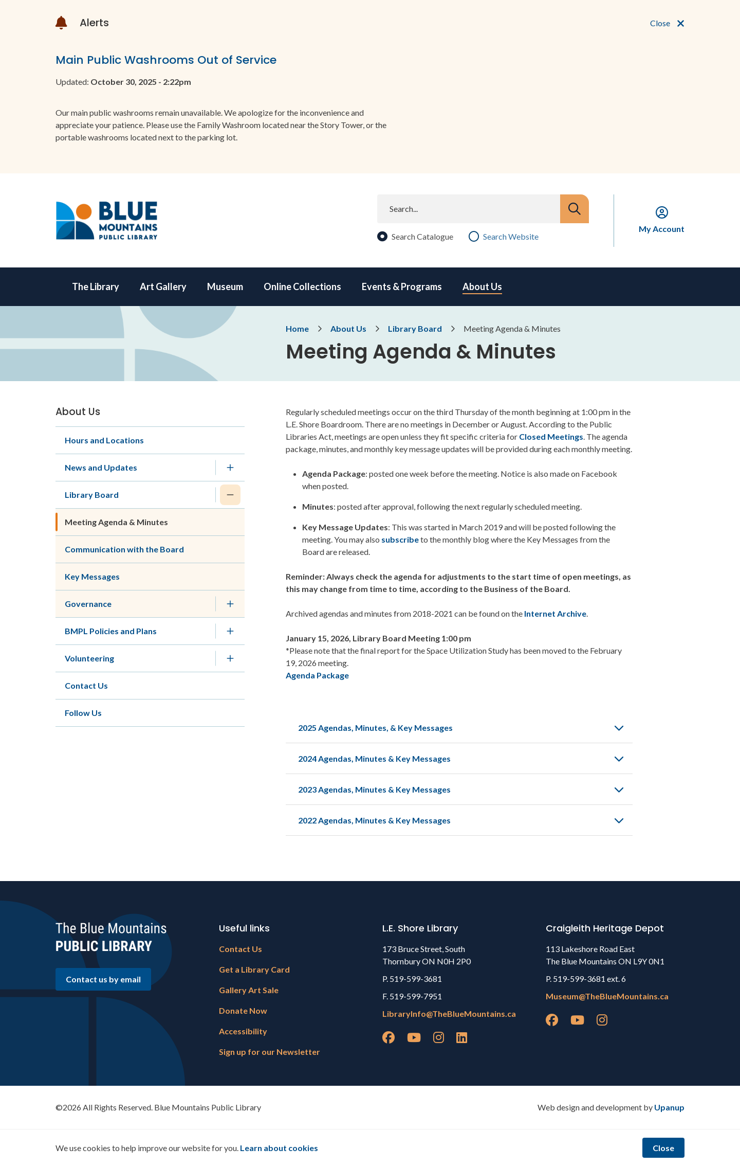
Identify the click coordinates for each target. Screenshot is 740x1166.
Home (297, 328)
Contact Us (86, 685)
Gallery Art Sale (249, 990)
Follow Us (83, 712)
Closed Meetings (551, 436)
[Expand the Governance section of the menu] (230, 604)
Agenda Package (317, 675)
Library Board (415, 328)
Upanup (669, 1107)
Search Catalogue (422, 236)
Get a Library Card (254, 969)
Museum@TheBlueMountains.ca (607, 996)
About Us (482, 286)
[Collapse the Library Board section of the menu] (230, 495)
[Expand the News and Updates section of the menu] (230, 467)
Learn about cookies (279, 1148)
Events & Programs (402, 286)
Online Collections (302, 286)
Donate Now (243, 1010)
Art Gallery (163, 286)
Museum (225, 286)
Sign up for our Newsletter (269, 1051)
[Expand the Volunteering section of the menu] (230, 658)
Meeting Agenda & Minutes (116, 522)
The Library (95, 286)
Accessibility (243, 1031)
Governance (88, 603)
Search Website (511, 236)
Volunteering (89, 658)
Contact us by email (103, 979)
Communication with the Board (124, 549)
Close (663, 1148)
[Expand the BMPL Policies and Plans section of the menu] (230, 631)
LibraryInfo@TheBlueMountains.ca (449, 1013)
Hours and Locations (104, 440)
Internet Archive (554, 613)
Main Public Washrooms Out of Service (165, 60)
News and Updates (101, 467)
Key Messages (92, 576)
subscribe (400, 539)
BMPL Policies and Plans (111, 631)
